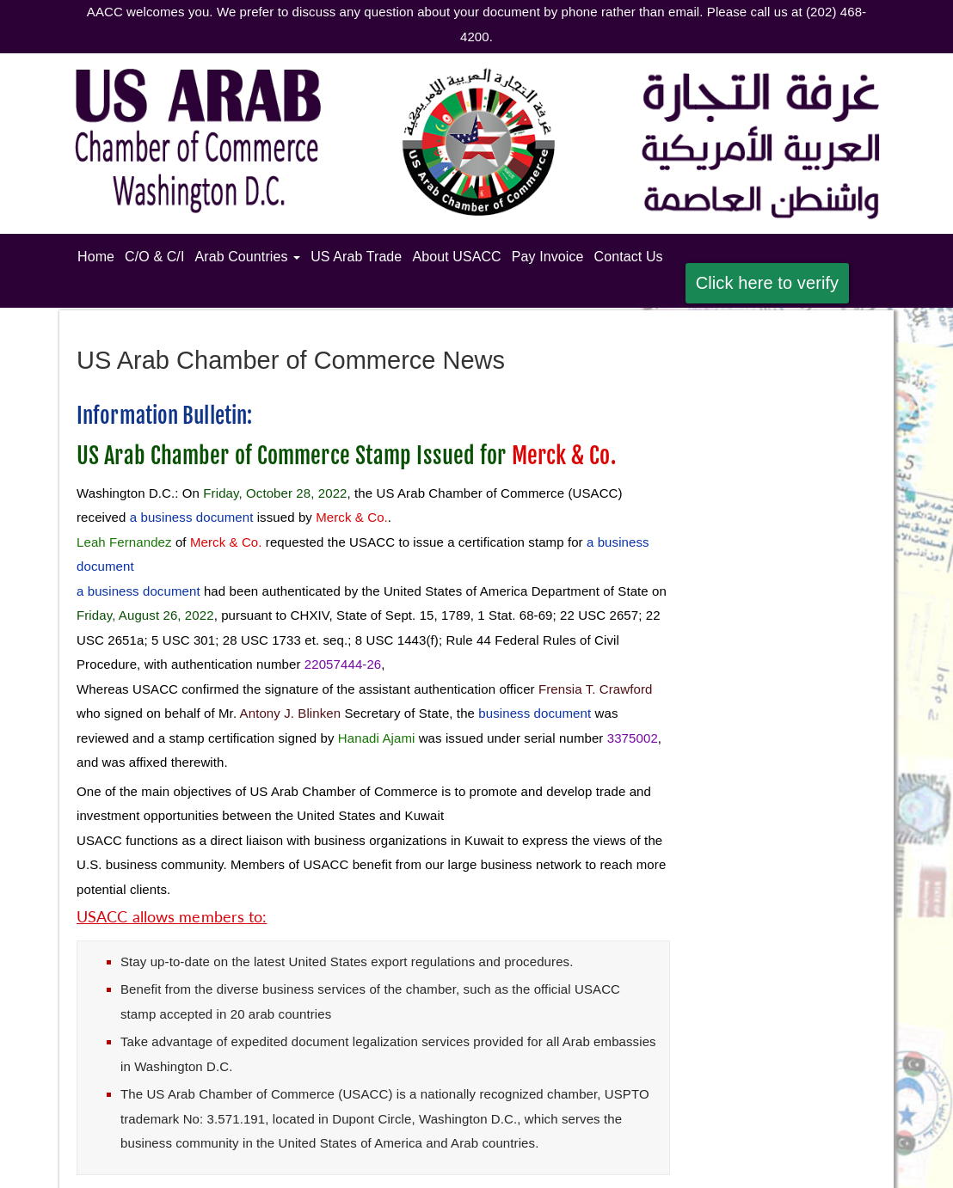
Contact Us (628, 256)
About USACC (456, 256)
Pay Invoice (548, 256)
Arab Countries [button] (247, 256)
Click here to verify (767, 282)
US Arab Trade (356, 256)
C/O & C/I (154, 256)
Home (98, 255)
